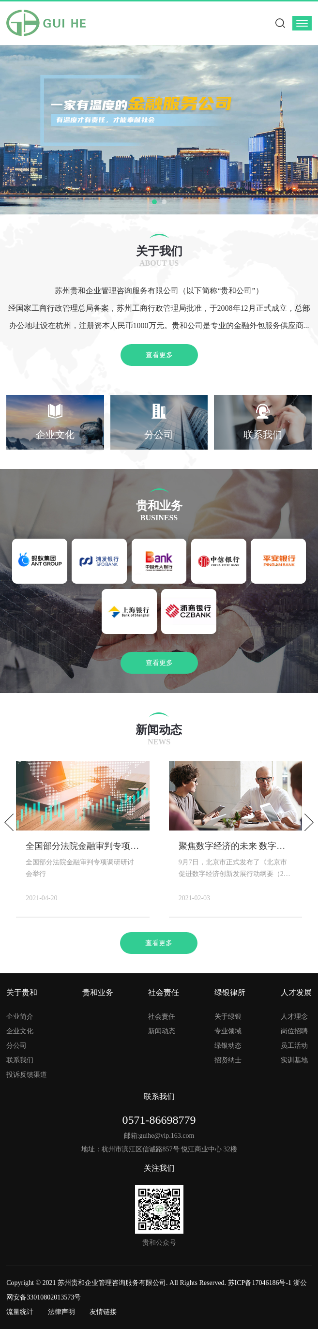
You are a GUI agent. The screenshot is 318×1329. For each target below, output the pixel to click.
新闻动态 (161, 1031)
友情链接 (103, 1311)
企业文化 (19, 1031)
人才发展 (296, 992)
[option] (159, 129)
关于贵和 (21, 992)
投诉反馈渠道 (26, 1074)
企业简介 (19, 1016)
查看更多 (159, 355)
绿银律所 (229, 992)
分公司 (16, 1045)
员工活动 (294, 1045)
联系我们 (19, 1060)
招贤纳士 (228, 1060)
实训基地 (294, 1060)
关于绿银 (228, 1016)
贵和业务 (97, 992)
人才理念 (294, 1016)
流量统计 (19, 1311)
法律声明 (61, 1311)
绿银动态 (228, 1045)
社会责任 (163, 992)
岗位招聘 (294, 1031)
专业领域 (228, 1031)
